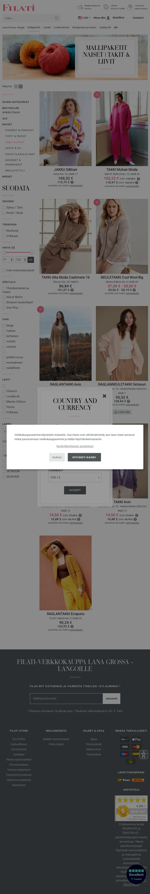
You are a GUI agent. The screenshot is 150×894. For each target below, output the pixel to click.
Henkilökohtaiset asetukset (75, 446)
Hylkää (57, 457)
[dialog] (75, 447)
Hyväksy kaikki (84, 457)
